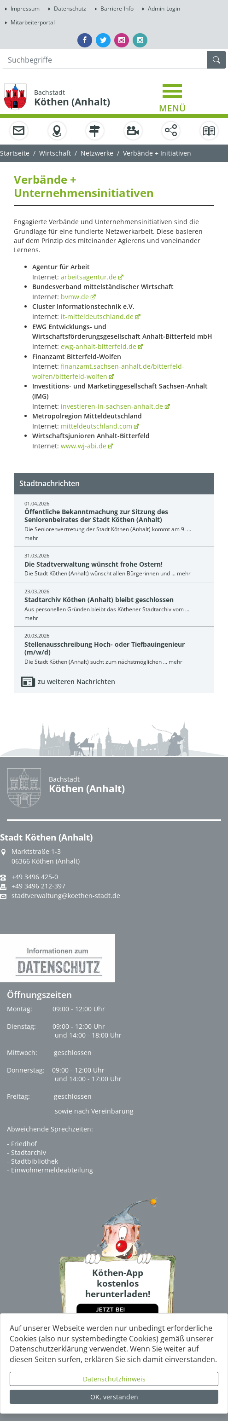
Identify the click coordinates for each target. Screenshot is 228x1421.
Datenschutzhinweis (114, 1379)
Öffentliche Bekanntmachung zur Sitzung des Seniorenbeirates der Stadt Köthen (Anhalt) (96, 515)
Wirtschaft (55, 153)
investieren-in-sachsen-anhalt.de (112, 406)
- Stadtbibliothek (32, 1161)
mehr (31, 538)
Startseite (14, 153)
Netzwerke (97, 153)
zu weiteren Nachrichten (76, 681)
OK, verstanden (114, 1396)
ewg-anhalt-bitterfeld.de (98, 346)
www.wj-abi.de (83, 445)
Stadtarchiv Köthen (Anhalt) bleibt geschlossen (99, 599)
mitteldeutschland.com (96, 426)
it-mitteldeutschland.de (97, 316)
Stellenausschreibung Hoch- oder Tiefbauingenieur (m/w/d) (104, 648)
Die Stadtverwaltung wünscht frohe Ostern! (93, 564)
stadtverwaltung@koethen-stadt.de (66, 896)
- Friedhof (22, 1143)
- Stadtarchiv (26, 1152)
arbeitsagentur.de (89, 277)
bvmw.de (75, 296)
